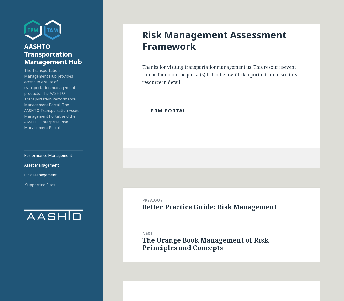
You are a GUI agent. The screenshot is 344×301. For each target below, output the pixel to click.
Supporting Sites (40, 184)
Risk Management (40, 175)
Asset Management (41, 165)
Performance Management (48, 155)
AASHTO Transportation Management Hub (53, 54)
